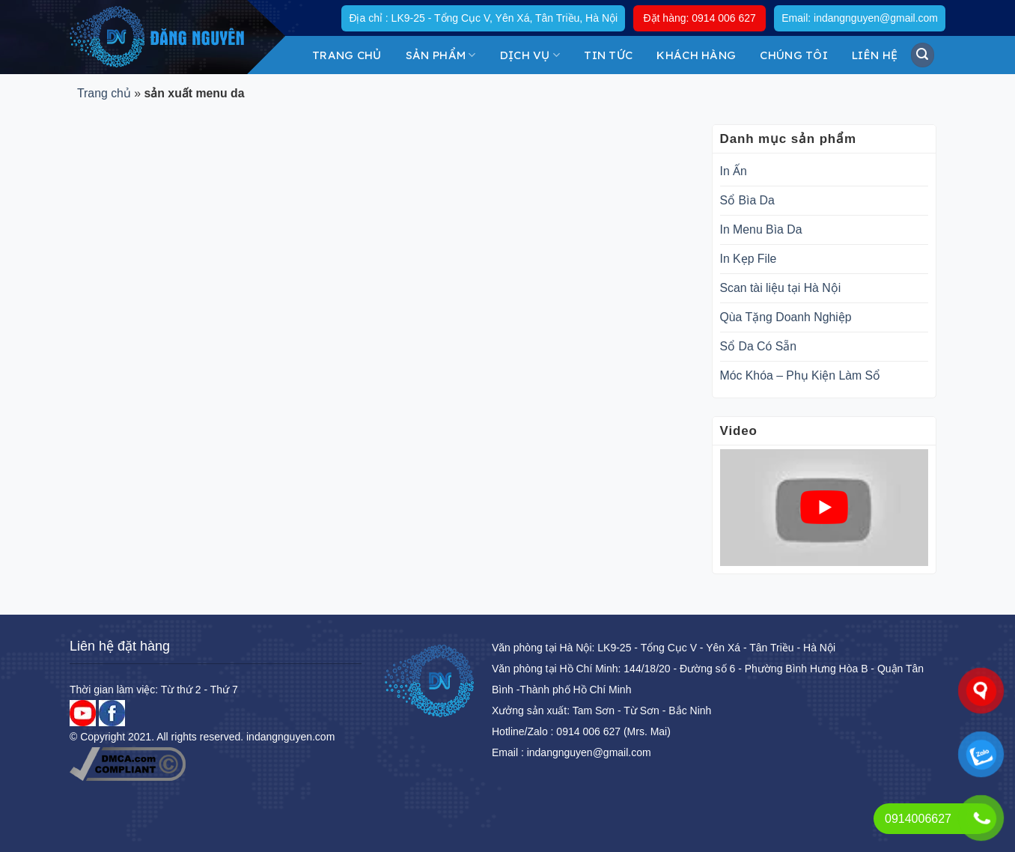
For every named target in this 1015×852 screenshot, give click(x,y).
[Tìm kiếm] (923, 55)
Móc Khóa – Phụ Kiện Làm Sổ (800, 375)
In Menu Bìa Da (761, 229)
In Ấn (733, 171)
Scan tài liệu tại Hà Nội (780, 288)
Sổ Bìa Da (747, 200)
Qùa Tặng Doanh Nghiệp (786, 317)
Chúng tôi (794, 55)
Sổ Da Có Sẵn (758, 346)
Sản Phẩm (441, 55)
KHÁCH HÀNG (696, 55)
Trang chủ (347, 55)
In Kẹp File (748, 258)
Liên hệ (874, 55)
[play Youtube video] (824, 507)
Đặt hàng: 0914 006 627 (699, 18)
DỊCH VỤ (530, 55)
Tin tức (608, 55)
